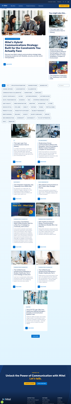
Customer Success (45, 96)
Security (25, 114)
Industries (32, 103)
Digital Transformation (9, 99)
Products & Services (30, 5)
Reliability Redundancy (38, 110)
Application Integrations (18, 85)
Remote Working (7, 114)
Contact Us (59, 401)
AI (7, 85)
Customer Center (52, 1)
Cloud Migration (20, 89)
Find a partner (45, 401)
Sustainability (31, 117)
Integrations (41, 103)
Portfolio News (50, 107)
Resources (41, 5)
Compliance (38, 92)
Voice (4, 121)
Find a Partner (42, 383)
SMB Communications (8, 117)
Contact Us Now (29, 383)
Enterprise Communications (41, 99)
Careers (59, 399)
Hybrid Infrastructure (20, 103)
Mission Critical (7, 107)
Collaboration (32, 89)
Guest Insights (7, 103)
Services (47, 114)
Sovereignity (20, 117)
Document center (31, 401)
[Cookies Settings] (2, 402)
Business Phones (32, 85)
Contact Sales (64, 5)
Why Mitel (13, 5)
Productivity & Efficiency (22, 110)
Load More (35, 336)
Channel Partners (8, 89)
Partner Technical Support (33, 399)
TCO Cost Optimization (44, 117)
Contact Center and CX (9, 96)
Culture (20, 96)
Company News (28, 92)
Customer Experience (31, 96)
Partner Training (45, 399)
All (4, 85)
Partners (59, 1)
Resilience (17, 114)
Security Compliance (36, 114)
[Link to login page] (65, 1)
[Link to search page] (63, 1)
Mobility (25, 107)
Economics (22, 99)
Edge (29, 99)
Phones (41, 107)
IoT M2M (50, 103)
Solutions (21, 5)
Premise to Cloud (7, 110)
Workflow (11, 121)
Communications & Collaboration (12, 92)
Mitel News (17, 107)
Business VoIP (43, 85)
